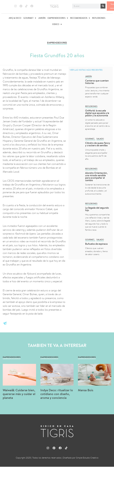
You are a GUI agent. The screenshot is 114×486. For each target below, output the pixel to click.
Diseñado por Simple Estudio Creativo (80, 457)
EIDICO (57, 24)
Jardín (88, 76)
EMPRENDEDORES (58, 18)
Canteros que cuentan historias (97, 82)
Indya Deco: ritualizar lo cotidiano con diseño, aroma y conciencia (56, 394)
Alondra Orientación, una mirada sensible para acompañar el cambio (96, 176)
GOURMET (29, 18)
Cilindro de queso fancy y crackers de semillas (97, 144)
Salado (100, 138)
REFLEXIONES (98, 18)
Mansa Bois (85, 390)
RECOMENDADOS (80, 18)
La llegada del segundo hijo (97, 209)
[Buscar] (103, 6)
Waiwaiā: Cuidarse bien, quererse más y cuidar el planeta (19, 394)
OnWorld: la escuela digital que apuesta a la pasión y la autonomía (97, 113)
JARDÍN (41, 18)
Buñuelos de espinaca (96, 244)
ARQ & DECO (15, 18)
